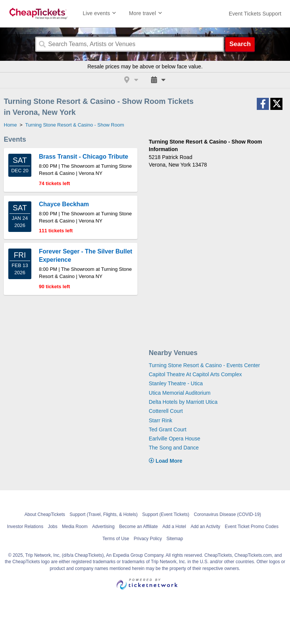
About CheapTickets (45, 514)
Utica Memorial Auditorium (179, 393)
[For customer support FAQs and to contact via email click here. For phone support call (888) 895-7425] (255, 14)
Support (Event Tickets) (166, 514)
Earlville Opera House (174, 439)
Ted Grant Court (168, 429)
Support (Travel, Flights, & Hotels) (103, 514)
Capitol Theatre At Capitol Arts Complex (195, 374)
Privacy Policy (148, 538)
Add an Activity (206, 526)
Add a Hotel (174, 526)
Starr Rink (160, 420)
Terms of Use (115, 538)
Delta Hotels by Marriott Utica (183, 402)
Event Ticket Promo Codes (251, 526)
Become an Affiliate (138, 526)
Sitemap (175, 538)
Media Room (75, 526)
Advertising (103, 526)
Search (240, 44)
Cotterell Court (166, 411)
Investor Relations (25, 526)
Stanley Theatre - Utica (176, 383)
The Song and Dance (174, 448)
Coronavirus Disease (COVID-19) (227, 514)
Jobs (52, 526)
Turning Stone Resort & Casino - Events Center (204, 365)
